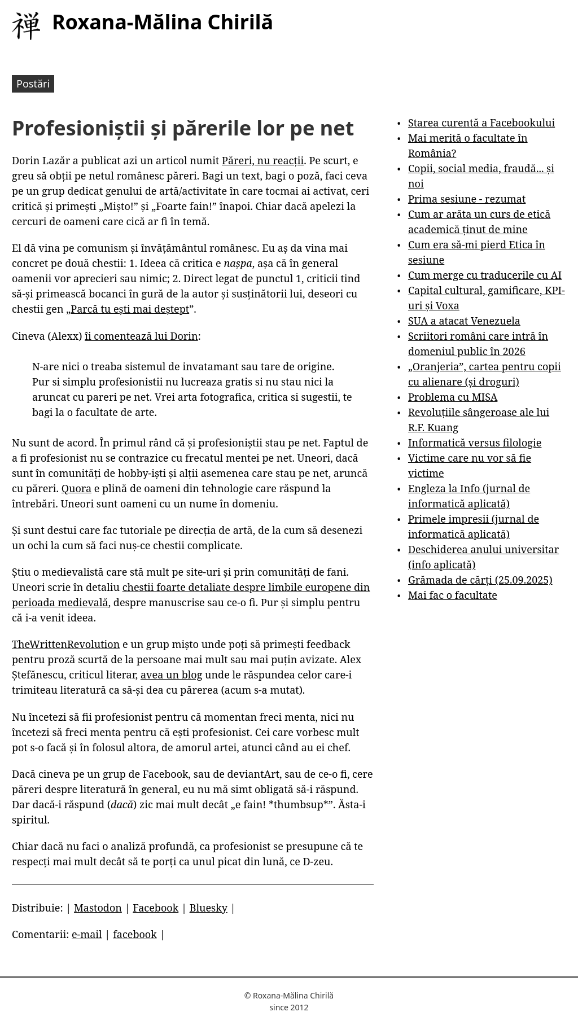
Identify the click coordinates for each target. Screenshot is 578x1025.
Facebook (155, 907)
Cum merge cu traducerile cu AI (485, 275)
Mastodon (98, 907)
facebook (135, 934)
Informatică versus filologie (474, 442)
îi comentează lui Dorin (141, 336)
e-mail (87, 934)
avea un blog (171, 674)
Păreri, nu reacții (263, 160)
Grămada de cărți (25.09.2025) (480, 579)
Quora (76, 488)
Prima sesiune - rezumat (467, 198)
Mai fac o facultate (452, 595)
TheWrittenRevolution (66, 644)
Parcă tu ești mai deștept (130, 309)
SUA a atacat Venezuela (464, 320)
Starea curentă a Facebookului (481, 122)
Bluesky (208, 907)
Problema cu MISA (452, 397)
